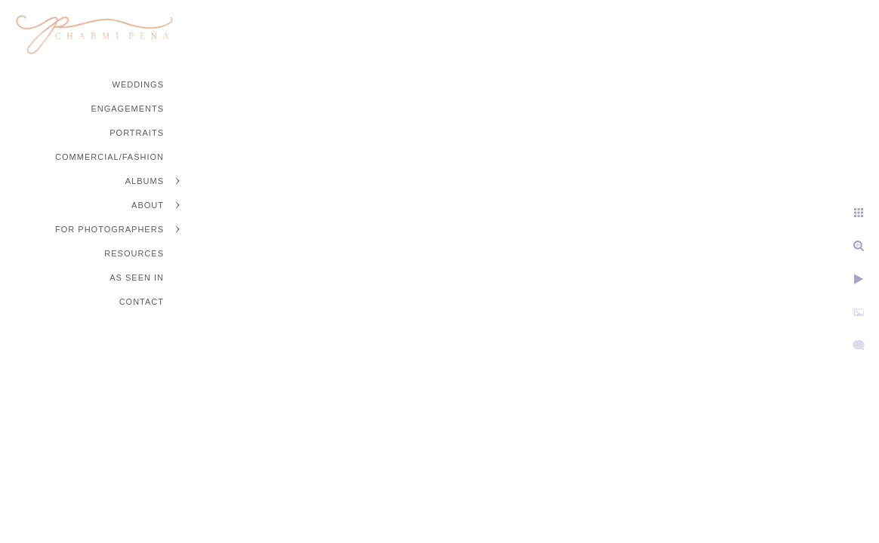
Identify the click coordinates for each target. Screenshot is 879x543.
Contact (141, 301)
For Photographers (109, 229)
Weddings (139, 84)
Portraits (136, 132)
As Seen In (136, 277)
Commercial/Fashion (109, 156)
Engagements (127, 108)
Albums (144, 181)
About (147, 205)
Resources (134, 253)
